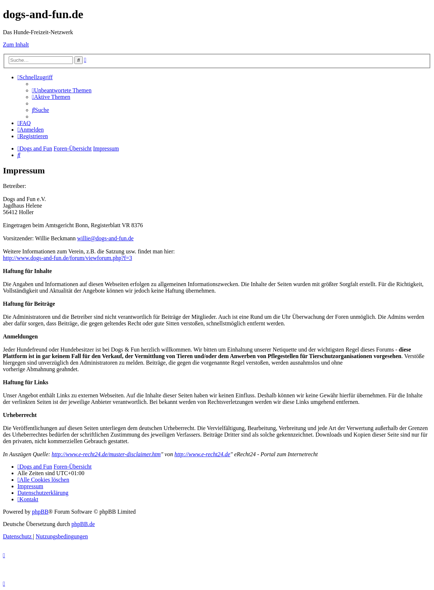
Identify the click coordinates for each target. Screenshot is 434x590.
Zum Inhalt (16, 44)
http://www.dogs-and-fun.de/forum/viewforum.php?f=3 (67, 258)
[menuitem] (61, 90)
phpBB (40, 512)
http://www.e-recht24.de (202, 454)
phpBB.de (83, 524)
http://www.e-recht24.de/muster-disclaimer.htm (106, 454)
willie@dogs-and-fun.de (105, 238)
